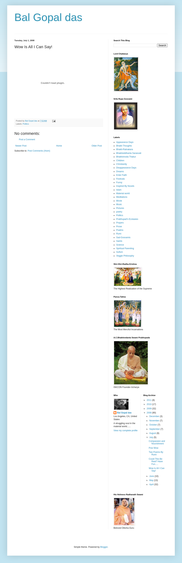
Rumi (118, 233)
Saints (119, 241)
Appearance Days (124, 142)
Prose (119, 226)
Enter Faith (121, 175)
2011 (149, 400)
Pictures (120, 208)
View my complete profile (125, 430)
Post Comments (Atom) (39, 151)
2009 (149, 408)
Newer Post (20, 146)
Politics (26, 124)
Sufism (119, 252)
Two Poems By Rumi (156, 453)
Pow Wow (153, 448)
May (151, 480)
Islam (118, 190)
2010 (149, 404)
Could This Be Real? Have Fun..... (156, 461)
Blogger (104, 547)
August (153, 433)
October (153, 425)
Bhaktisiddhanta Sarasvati (128, 153)
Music (119, 204)
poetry (119, 211)
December (154, 416)
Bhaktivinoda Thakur (126, 156)
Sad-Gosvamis (123, 237)
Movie (119, 201)
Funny (119, 182)
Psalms (119, 230)
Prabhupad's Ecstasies (127, 219)
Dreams (120, 171)
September (154, 429)
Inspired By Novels (125, 186)
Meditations (121, 197)
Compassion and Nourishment (157, 442)
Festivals (120, 179)
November (154, 420)
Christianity (121, 164)
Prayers (120, 222)
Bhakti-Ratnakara (124, 149)
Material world (123, 193)
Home (59, 146)
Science (120, 245)
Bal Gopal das (48, 17)
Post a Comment (27, 139)
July (151, 437)
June (151, 476)
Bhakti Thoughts (124, 146)
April (151, 484)
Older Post (97, 146)
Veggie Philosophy (125, 256)
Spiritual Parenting (125, 248)
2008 (149, 412)
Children (120, 160)
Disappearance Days (126, 167)
